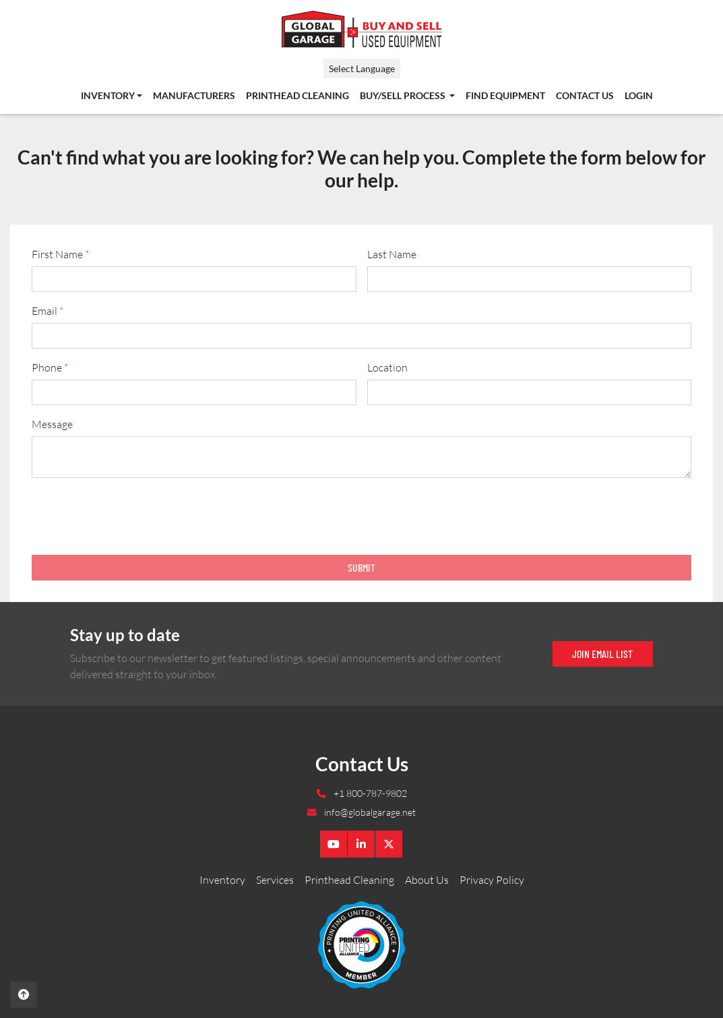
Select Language (362, 68)
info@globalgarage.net (369, 812)
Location (387, 367)
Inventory (108, 95)
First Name (60, 254)
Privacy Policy (492, 880)
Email (47, 311)
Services (275, 880)
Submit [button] (361, 567)
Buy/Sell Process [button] (403, 95)
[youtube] (333, 844)
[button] (111, 95)
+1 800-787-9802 (369, 793)
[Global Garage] (361, 943)
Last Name (391, 254)
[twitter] (388, 844)
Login (639, 95)
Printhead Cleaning (297, 95)
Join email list (602, 653)
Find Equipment (505, 95)
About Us (427, 880)
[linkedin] (361, 844)
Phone (50, 367)
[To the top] (23, 994)
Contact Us (585, 95)
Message (52, 424)
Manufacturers (194, 95)
